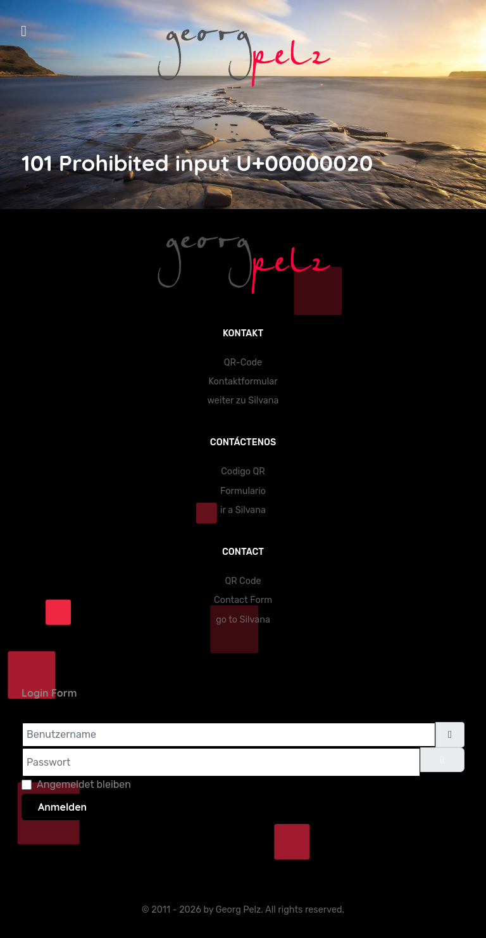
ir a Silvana (243, 510)
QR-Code (243, 362)
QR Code (243, 581)
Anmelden (62, 807)
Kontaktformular (242, 381)
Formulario (243, 491)
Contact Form (243, 600)
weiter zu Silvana (243, 400)
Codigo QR (243, 471)
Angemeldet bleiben (84, 784)
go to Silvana (243, 619)
